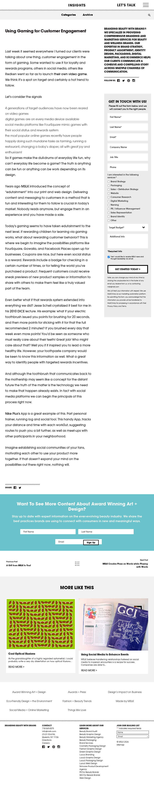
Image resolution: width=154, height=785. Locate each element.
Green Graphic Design (90, 753)
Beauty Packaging (88, 741)
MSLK (14, 5)
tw (123, 80)
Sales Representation (121, 212)
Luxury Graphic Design (90, 759)
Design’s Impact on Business (125, 693)
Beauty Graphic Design (90, 735)
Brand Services (86, 744)
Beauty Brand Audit (88, 733)
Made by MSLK (125, 702)
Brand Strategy (118, 181)
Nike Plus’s (12, 414)
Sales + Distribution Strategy (124, 189)
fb (118, 80)
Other (113, 220)
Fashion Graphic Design (91, 750)
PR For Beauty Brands (89, 773)
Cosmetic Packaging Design (93, 747)
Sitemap (120, 746)
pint (128, 80)
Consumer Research (121, 197)
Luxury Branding (87, 756)
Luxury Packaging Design (91, 762)
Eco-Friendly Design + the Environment (29, 702)
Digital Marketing (119, 201)
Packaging (116, 185)
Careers (46, 744)
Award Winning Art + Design (29, 693)
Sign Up (104, 541)
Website (115, 193)
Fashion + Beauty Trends (77, 702)
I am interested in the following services (123, 176)
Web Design (85, 779)
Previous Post (18, 562)
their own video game (70, 74)
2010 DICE (17, 311)
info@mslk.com (49, 733)
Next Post (123, 562)
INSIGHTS (77, 5)
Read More (15, 665)
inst (133, 80)
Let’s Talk (126, 5)
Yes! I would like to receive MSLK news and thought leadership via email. (127, 258)
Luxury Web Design (88, 765)
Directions (46, 741)
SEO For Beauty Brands (90, 776)
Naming (115, 205)
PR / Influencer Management (125, 209)
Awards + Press (77, 693)
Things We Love (77, 711)
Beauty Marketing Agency (91, 738)
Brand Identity (118, 216)
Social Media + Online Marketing (29, 711)
